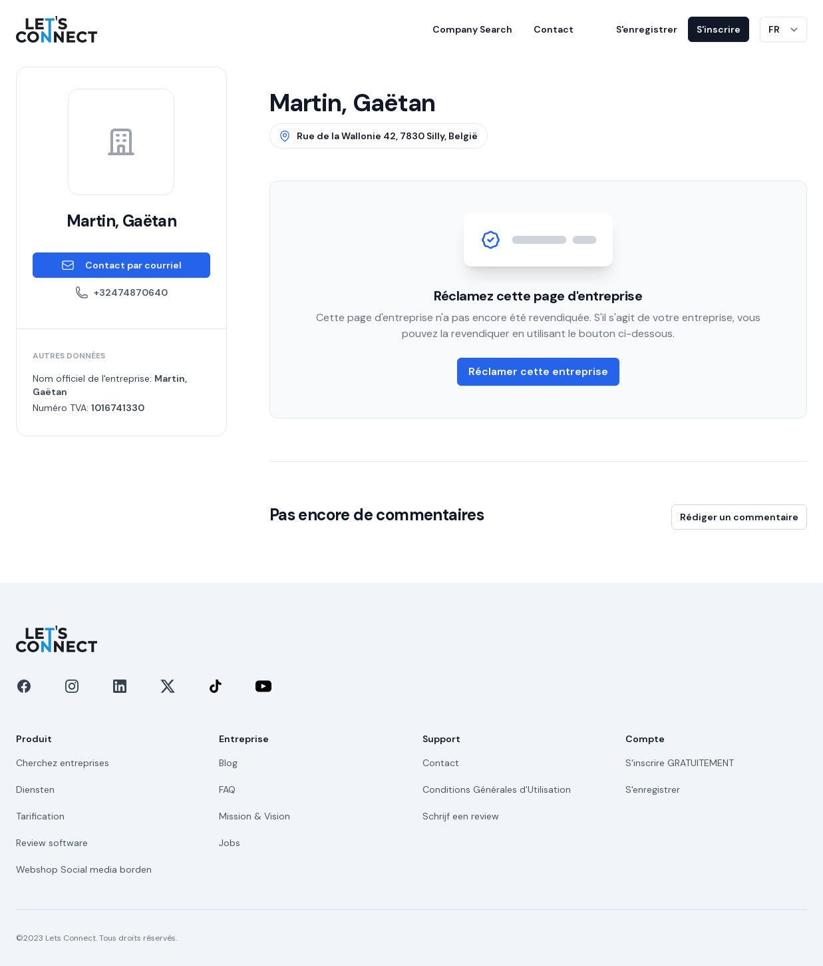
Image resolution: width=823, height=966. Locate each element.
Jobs (229, 843)
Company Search (472, 29)
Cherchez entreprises (62, 763)
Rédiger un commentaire (739, 517)
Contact (554, 29)
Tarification (40, 816)
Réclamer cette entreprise (538, 371)
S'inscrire (719, 29)
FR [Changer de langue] (774, 29)
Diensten (35, 789)
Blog (228, 763)
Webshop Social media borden (84, 869)
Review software (52, 843)
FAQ (227, 789)
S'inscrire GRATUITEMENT (679, 763)
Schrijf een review (460, 816)
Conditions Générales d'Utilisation (496, 789)
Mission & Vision (254, 816)
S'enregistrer (646, 29)
